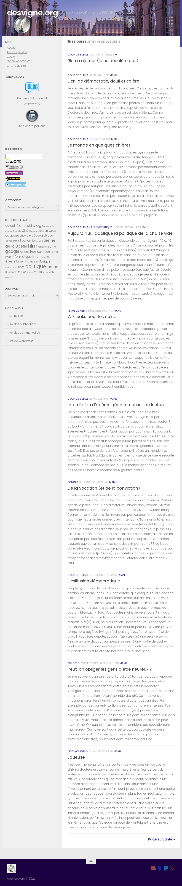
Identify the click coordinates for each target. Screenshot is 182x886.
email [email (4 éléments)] (38, 241)
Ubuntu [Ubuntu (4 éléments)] (30, 272)
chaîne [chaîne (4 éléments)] (8, 231)
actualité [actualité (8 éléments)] (11, 226)
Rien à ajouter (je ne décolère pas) (103, 60)
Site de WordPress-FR (23, 341)
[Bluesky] (159, 868)
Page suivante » (161, 839)
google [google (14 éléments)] (12, 251)
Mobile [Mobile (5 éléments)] (34, 261)
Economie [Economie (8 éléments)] (27, 240)
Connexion (16, 316)
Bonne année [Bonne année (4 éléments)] (48, 226)
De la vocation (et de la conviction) (104, 488)
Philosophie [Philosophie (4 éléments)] (10, 267)
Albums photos (17, 52)
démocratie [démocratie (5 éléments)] (12, 240)
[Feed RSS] (172, 868)
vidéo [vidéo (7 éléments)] (38, 272)
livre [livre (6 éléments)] (26, 261)
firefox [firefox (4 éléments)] (41, 247)
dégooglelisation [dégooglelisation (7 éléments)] (43, 236)
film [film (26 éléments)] (32, 245)
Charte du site (16, 66)
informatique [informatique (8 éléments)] (22, 256)
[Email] (153, 868)
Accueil (12, 48)
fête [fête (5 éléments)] (46, 246)
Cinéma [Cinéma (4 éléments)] (33, 231)
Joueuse (76, 757)
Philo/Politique (101, 227)
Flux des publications (23, 324)
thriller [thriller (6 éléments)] (22, 272)
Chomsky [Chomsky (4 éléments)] (16, 231)
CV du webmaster (19, 61)
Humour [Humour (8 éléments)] (36, 252)
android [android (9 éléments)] (25, 225)
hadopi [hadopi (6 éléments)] (24, 252)
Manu (113, 54)
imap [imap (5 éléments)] (8, 256)
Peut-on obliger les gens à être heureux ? (110, 669)
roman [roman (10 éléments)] (52, 266)
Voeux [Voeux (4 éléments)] (45, 272)
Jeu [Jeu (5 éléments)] (48, 256)
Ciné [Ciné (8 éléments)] (25, 231)
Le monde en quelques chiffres (99, 145)
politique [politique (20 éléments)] (35, 266)
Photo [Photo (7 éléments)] (21, 267)
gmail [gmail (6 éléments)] (53, 246)
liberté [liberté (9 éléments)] (10, 261)
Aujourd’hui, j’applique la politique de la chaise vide (120, 233)
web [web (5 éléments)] (51, 272)
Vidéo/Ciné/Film (78, 751)
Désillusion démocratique (94, 581)
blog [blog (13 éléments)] (37, 225)
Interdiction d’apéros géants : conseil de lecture (116, 405)
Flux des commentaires (24, 333)
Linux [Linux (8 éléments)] (19, 261)
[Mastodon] (166, 868)
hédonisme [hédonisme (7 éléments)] (50, 252)
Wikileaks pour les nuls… (92, 316)
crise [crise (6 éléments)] (23, 235)
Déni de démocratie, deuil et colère (103, 81)
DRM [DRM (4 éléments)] (29, 236)
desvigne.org (32, 12)
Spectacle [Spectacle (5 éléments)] (11, 272)
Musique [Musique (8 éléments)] (44, 261)
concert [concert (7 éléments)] (43, 231)
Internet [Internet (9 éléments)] (38, 256)
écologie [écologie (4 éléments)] (9, 277)
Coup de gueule (78, 54)
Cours (11, 57)
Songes (73, 482)
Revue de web (76, 310)
